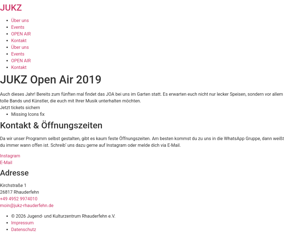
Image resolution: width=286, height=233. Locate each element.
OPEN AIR (21, 34)
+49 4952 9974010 (18, 198)
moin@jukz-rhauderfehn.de (26, 205)
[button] (20, 107)
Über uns (20, 20)
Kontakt (19, 40)
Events (17, 27)
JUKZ (11, 7)
